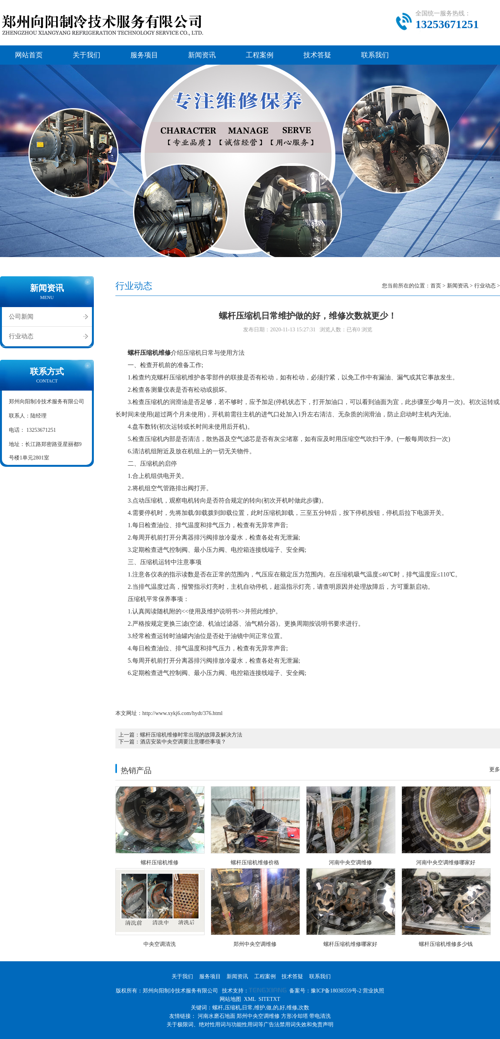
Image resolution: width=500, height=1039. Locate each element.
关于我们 (86, 55)
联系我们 (375, 55)
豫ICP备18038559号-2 (336, 991)
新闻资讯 (202, 55)
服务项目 (144, 55)
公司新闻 (21, 316)
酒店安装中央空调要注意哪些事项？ (183, 742)
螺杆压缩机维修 (149, 352)
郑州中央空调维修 (258, 1016)
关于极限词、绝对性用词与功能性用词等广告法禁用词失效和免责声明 (250, 1024)
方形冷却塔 (294, 1016)
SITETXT (269, 999)
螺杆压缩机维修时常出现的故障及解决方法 (191, 735)
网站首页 (29, 55)
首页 (435, 286)
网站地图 (230, 999)
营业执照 (373, 991)
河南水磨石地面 (216, 1016)
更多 (494, 769)
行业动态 (21, 336)
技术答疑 (317, 55)
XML (250, 999)
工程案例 (259, 55)
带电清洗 (320, 1016)
